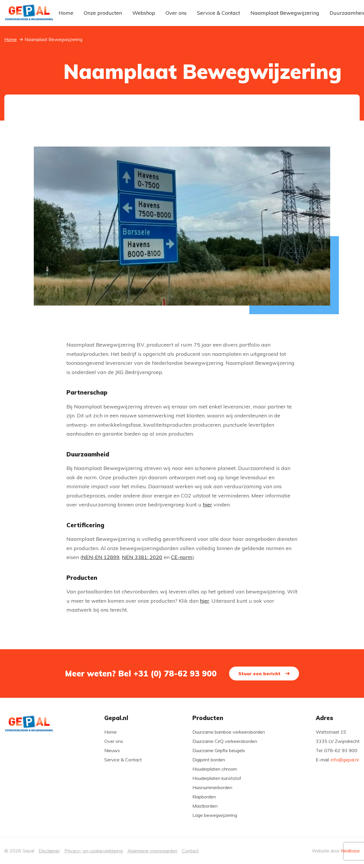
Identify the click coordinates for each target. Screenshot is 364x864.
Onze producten (103, 13)
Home (66, 13)
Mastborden (205, 806)
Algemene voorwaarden (152, 851)
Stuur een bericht (262, 673)
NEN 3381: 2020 (142, 557)
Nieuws (112, 750)
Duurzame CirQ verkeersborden (224, 741)
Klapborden (204, 797)
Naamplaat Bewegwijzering (284, 13)
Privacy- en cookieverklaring (93, 851)
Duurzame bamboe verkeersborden (228, 732)
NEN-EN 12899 (101, 557)
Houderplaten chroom (214, 769)
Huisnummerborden (212, 787)
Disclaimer (49, 851)
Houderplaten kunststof (216, 778)
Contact (190, 851)
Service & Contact (218, 13)
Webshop (143, 13)
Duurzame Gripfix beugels (218, 750)
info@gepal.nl (345, 760)
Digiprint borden (208, 760)
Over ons (176, 13)
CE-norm (181, 557)
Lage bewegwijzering (214, 815)
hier (207, 504)
